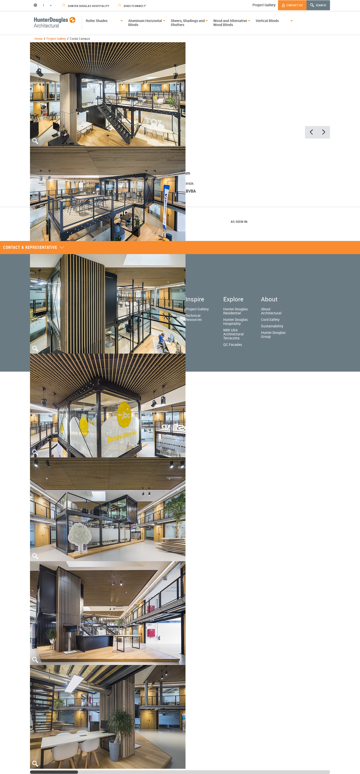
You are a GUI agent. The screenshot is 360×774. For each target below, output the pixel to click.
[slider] (54, 772)
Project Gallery (264, 5)
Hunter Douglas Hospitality (85, 6)
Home (38, 39)
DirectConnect (132, 6)
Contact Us (292, 5)
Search (318, 5)
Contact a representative (33, 247)
